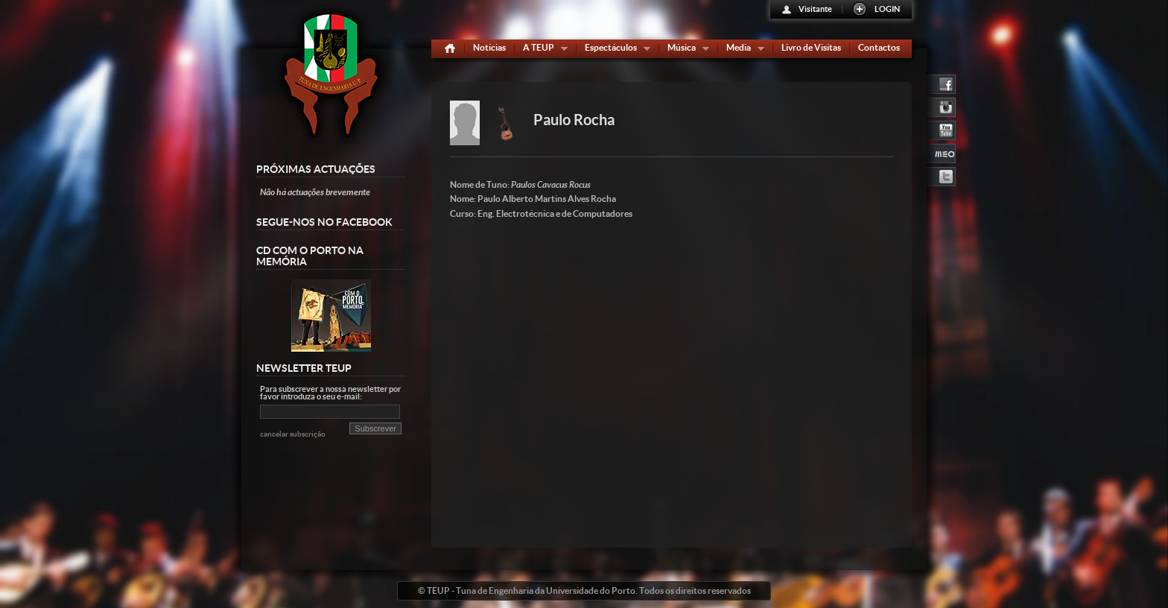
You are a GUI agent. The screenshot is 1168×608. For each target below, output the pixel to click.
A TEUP (542, 50)
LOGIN (887, 8)
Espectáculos (614, 50)
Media (742, 50)
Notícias (489, 47)
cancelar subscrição (293, 434)
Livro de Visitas (811, 47)
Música (685, 50)
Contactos (879, 47)
